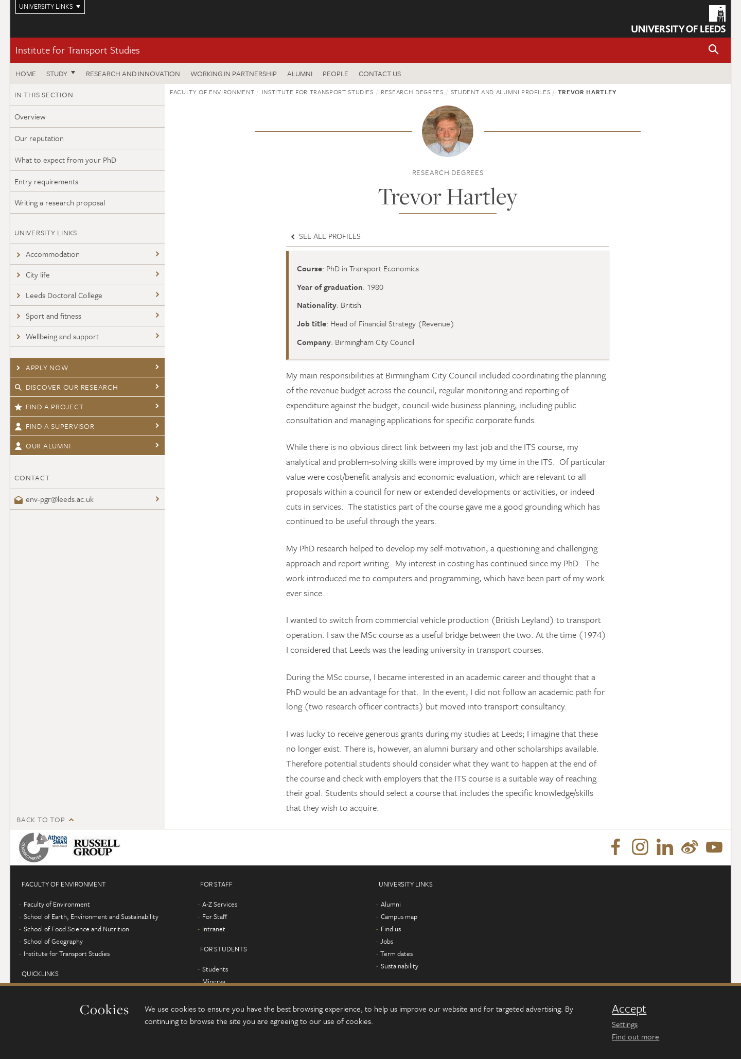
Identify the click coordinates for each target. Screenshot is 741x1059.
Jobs (386, 941)
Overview (30, 116)
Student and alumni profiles (501, 91)
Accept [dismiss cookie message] (629, 1008)
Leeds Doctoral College (58, 295)
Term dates (396, 953)
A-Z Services (219, 904)
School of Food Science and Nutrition (76, 929)
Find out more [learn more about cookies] (635, 1036)
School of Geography (53, 941)
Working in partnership (233, 73)
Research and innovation (133, 73)
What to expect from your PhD (65, 159)
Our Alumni (42, 445)
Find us (391, 929)
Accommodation (47, 253)
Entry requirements (46, 181)
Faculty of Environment (212, 91)
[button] (714, 50)
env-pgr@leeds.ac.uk (54, 499)
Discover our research (66, 386)
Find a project (48, 406)
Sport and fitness (47, 315)
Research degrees (412, 91)
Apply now (41, 367)
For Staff (214, 916)
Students (215, 969)
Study (56, 73)
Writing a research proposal (59, 202)
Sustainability (399, 966)
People (335, 73)
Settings (625, 1024)
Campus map (399, 916)
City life (32, 274)
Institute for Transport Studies (77, 50)
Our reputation (39, 138)
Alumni (299, 73)
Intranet (213, 929)
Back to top (40, 819)
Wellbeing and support (56, 336)
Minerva (213, 981)
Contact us (380, 73)
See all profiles (325, 235)
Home (25, 73)
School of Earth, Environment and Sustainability (91, 916)
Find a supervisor (54, 426)
